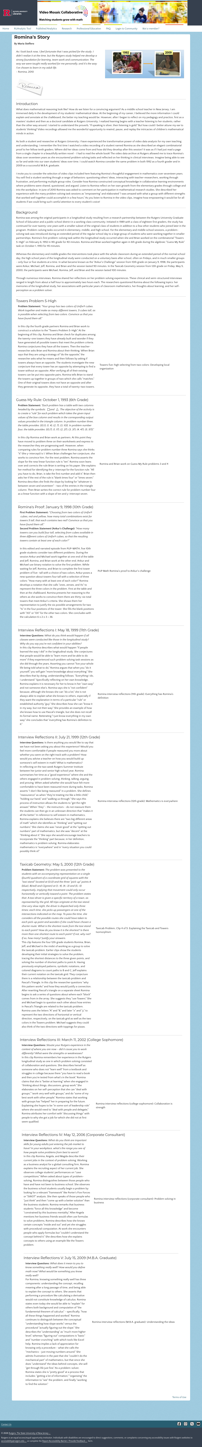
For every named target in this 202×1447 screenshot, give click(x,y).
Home (6, 28)
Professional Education (89, 28)
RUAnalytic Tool (22, 28)
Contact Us (6, 1424)
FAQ (108, 28)
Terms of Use (179, 1397)
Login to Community (126, 28)
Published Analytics (46, 28)
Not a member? (150, 28)
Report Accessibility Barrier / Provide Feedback (65, 1441)
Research (67, 28)
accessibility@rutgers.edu (14, 1441)
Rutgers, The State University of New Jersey (29, 1433)
